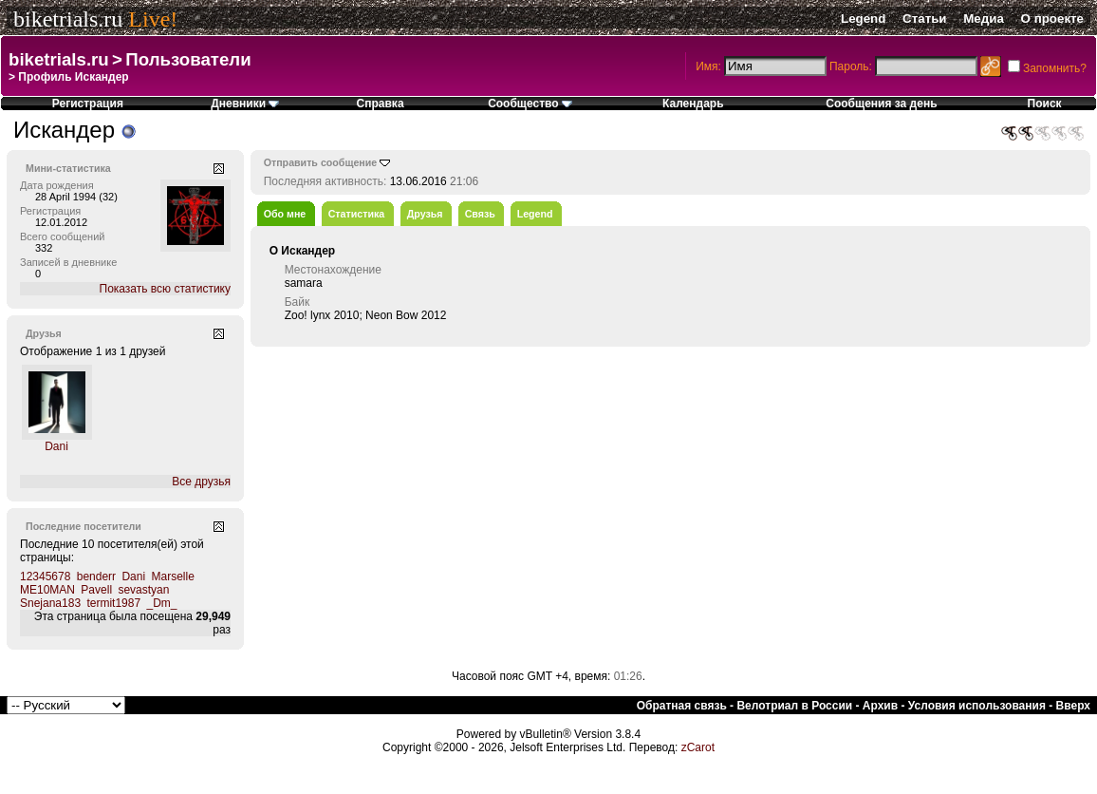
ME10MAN (47, 589)
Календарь (693, 103)
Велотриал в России (794, 705)
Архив (880, 705)
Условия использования (977, 705)
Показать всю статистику (165, 288)
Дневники (245, 103)
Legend (863, 18)
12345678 (45, 576)
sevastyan (143, 589)
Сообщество (530, 103)
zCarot (698, 747)
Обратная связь (682, 705)
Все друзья (201, 481)
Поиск (1045, 103)
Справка (380, 103)
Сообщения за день (881, 103)
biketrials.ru (67, 19)
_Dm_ (161, 603)
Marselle (172, 576)
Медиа (983, 18)
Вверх (1073, 705)
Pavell (96, 589)
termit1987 (113, 603)
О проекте (1052, 18)
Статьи (924, 18)
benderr (96, 576)
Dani (56, 446)
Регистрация (87, 103)
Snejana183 (50, 603)
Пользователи (188, 59)
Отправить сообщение (321, 162)
